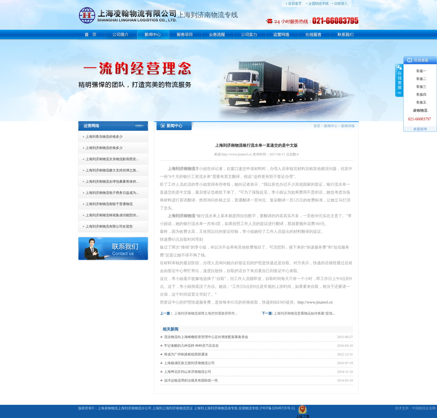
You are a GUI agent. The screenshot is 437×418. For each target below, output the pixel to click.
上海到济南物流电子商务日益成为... (112, 193)
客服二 (421, 79)
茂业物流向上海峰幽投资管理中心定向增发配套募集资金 (206, 337)
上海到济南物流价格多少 (104, 148)
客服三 (421, 87)
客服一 (421, 71)
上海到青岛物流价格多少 (104, 137)
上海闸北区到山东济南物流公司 (187, 372)
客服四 (421, 95)
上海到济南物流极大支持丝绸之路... (112, 170)
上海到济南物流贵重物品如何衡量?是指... (304, 313)
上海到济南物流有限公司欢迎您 (109, 226)
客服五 (421, 102)
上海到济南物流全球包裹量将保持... (112, 181)
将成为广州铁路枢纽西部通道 (186, 354)
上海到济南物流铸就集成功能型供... (112, 215)
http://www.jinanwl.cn (315, 302)
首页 (317, 126)
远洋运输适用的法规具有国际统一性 (191, 380)
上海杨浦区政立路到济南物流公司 (189, 363)
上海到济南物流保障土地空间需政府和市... (205, 313)
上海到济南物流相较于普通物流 (109, 204)
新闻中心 (330, 126)
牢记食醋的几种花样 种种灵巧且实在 (191, 346)
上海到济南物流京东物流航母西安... (112, 159)
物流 (422, 408)
